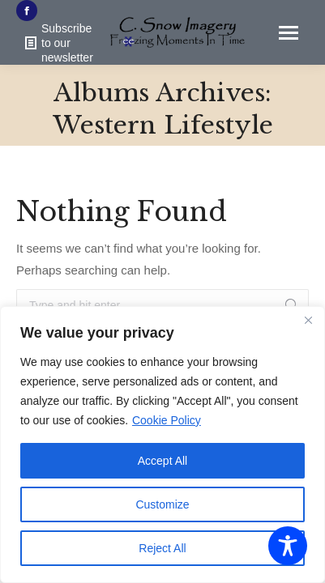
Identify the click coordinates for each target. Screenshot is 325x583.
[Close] (308, 320)
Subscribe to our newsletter (58, 43)
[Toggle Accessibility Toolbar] (288, 546)
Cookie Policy (166, 420)
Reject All (162, 548)
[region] (162, 444)
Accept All (162, 460)
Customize (162, 504)
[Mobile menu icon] (288, 33)
